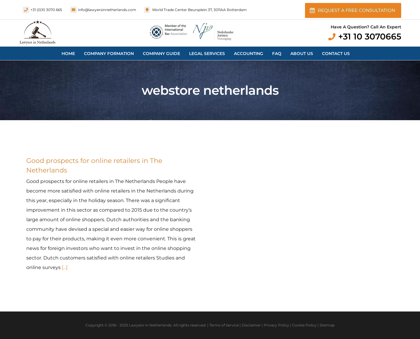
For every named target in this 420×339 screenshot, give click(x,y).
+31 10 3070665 (369, 36)
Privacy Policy (276, 325)
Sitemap (327, 325)
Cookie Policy (304, 325)
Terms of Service (224, 325)
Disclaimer (251, 325)
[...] (65, 267)
